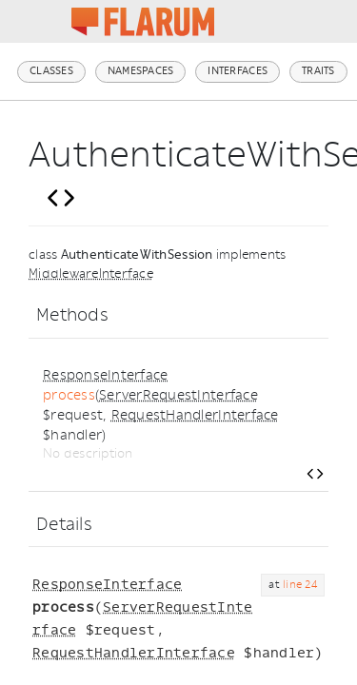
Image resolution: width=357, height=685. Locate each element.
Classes (51, 71)
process (69, 395)
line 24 (300, 584)
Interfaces (238, 71)
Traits (318, 71)
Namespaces (141, 71)
